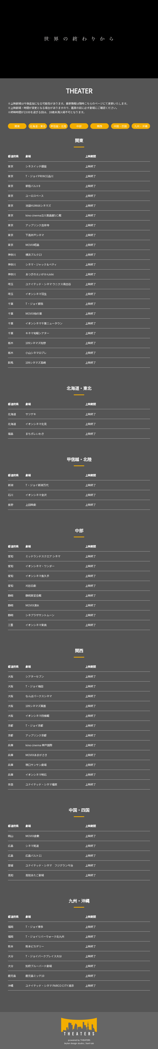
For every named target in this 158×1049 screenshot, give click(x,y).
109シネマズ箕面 (35, 706)
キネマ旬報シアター (37, 333)
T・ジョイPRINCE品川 (39, 176)
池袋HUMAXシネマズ (38, 205)
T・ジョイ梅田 (34, 686)
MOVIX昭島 (32, 245)
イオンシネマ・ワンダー (39, 566)
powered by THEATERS (79, 1039)
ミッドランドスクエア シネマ (42, 556)
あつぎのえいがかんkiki (39, 274)
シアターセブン (34, 676)
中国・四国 (120, 126)
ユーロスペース (34, 196)
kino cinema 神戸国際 (38, 745)
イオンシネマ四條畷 (37, 716)
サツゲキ (30, 414)
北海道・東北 (38, 126)
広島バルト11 (33, 855)
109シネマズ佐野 (35, 343)
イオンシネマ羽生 (36, 294)
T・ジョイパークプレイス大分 (43, 956)
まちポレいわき (34, 434)
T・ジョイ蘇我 (34, 304)
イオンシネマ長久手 (37, 576)
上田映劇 (30, 505)
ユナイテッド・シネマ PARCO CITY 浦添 (49, 985)
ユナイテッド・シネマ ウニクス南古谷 (48, 284)
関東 (17, 126)
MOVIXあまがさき (36, 755)
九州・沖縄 (140, 126)
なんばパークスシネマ (38, 696)
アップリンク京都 (36, 735)
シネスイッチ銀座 (36, 166)
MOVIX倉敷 (32, 836)
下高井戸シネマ (34, 235)
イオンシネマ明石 (36, 774)
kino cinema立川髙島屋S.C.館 (43, 215)
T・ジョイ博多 (34, 927)
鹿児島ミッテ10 (34, 976)
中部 (79, 126)
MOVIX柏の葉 (33, 313)
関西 (99, 126)
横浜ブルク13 (33, 254)
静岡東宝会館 (33, 595)
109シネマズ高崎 (35, 362)
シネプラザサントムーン (39, 615)
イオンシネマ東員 (36, 625)
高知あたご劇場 (34, 875)
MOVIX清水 (32, 605)
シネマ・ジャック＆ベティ (41, 264)
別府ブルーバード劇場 (38, 966)
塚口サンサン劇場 (36, 765)
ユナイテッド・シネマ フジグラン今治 (49, 865)
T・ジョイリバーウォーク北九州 (44, 936)
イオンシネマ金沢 (36, 495)
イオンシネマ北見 (36, 424)
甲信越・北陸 (58, 126)
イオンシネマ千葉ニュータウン (43, 323)
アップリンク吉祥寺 (37, 225)
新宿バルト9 (32, 186)
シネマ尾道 (32, 846)
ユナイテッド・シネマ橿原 (41, 784)
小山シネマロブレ (36, 353)
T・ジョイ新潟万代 (36, 485)
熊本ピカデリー (34, 946)
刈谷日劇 (30, 586)
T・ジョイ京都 (34, 725)
